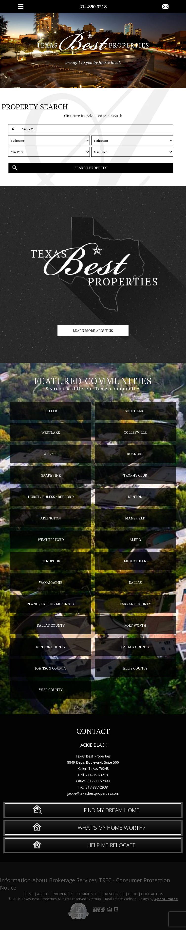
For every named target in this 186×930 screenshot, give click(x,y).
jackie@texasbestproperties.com (93, 793)
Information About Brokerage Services (48, 880)
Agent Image (166, 898)
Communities (89, 894)
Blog (133, 894)
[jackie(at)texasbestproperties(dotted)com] (165, 7)
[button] (90, 129)
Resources (115, 894)
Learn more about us (93, 330)
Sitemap (94, 898)
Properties (63, 894)
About (43, 894)
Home (28, 894)
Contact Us (152, 894)
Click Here (72, 115)
